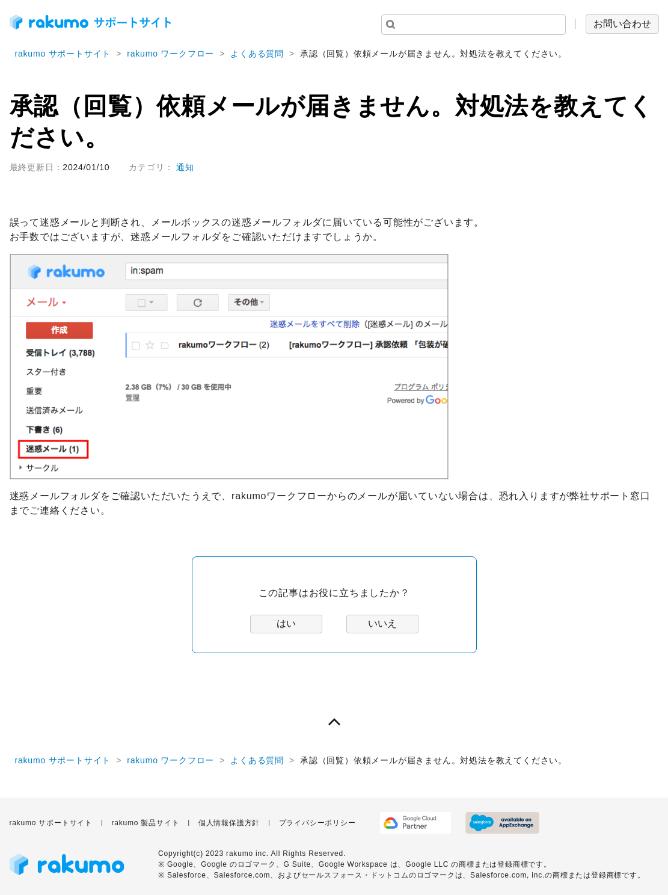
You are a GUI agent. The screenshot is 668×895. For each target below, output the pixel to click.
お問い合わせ (622, 24)
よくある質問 (257, 53)
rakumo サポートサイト (63, 53)
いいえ (382, 623)
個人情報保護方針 (229, 823)
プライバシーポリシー (317, 823)
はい (286, 623)
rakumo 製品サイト (145, 823)
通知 (185, 167)
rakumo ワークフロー (170, 53)
